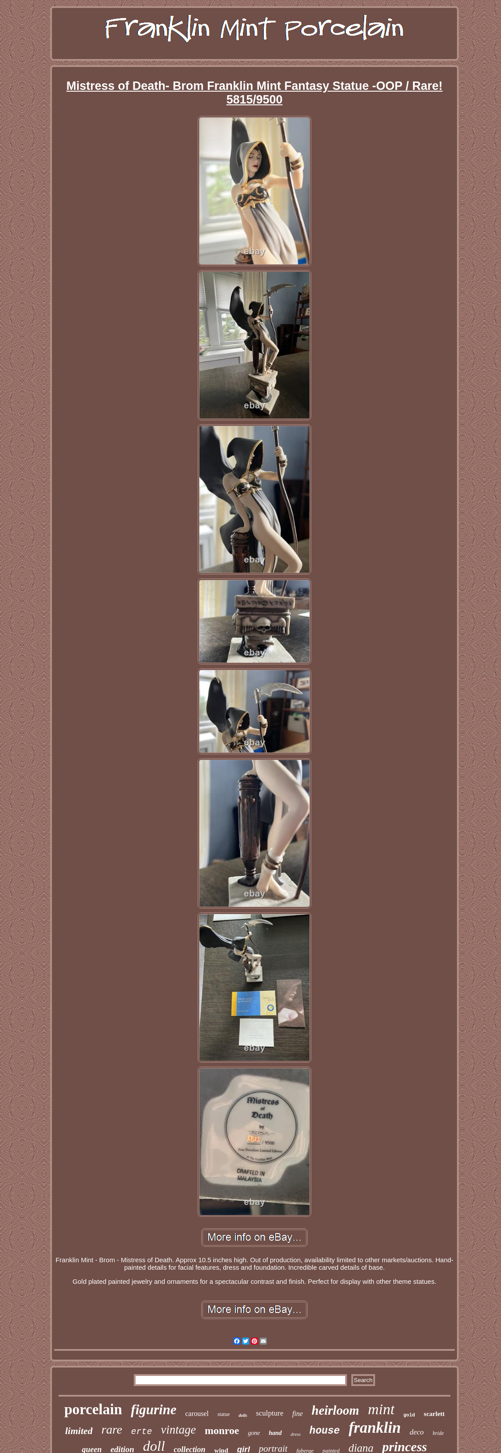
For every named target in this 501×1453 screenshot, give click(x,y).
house (324, 1431)
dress (296, 1434)
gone (254, 1433)
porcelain (93, 1409)
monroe (222, 1430)
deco (417, 1432)
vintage (178, 1429)
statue (223, 1414)
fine (297, 1413)
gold (409, 1415)
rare (111, 1429)
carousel (197, 1413)
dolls (243, 1415)
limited (78, 1430)
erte (141, 1432)
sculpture (269, 1413)
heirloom (335, 1410)
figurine (153, 1409)
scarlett (434, 1413)
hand (275, 1433)
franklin (375, 1427)
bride (438, 1433)
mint (381, 1409)
